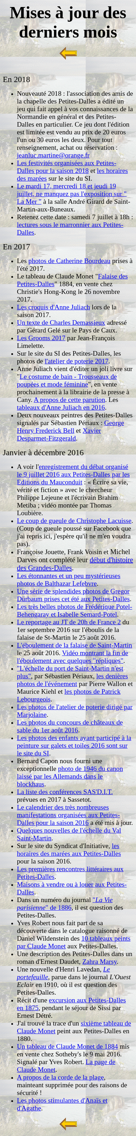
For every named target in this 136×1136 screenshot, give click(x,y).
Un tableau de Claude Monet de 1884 (67, 1046)
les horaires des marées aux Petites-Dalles (69, 849)
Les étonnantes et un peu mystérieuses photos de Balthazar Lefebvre (68, 579)
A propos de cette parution (69, 399)
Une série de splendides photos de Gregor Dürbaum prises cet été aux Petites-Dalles (73, 595)
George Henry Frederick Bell (70, 426)
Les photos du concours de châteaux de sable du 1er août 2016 (70, 726)
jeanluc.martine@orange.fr (53, 155)
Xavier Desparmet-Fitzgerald (59, 434)
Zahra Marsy (99, 961)
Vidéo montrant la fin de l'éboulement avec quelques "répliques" (72, 656)
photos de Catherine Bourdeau (70, 260)
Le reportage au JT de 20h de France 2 (69, 622)
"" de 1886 (65, 903)
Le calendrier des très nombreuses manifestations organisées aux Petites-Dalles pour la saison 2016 (68, 815)
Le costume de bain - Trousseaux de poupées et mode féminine (67, 380)
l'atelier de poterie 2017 (77, 361)
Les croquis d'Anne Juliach (53, 307)
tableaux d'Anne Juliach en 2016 (61, 407)
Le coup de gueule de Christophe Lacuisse (74, 520)
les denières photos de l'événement (72, 679)
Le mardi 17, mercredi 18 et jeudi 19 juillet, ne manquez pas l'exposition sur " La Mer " (71, 193)
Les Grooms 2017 (41, 338)
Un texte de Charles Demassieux (61, 322)
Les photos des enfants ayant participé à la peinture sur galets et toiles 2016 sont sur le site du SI (74, 745)
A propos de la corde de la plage (60, 1077)
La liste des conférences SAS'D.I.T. (65, 791)
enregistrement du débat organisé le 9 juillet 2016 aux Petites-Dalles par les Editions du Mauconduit (73, 474)
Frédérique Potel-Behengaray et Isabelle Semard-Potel (74, 610)
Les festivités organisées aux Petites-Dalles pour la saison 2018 (66, 166)
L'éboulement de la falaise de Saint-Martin (74, 645)
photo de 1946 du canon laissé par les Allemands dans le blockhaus (70, 776)
